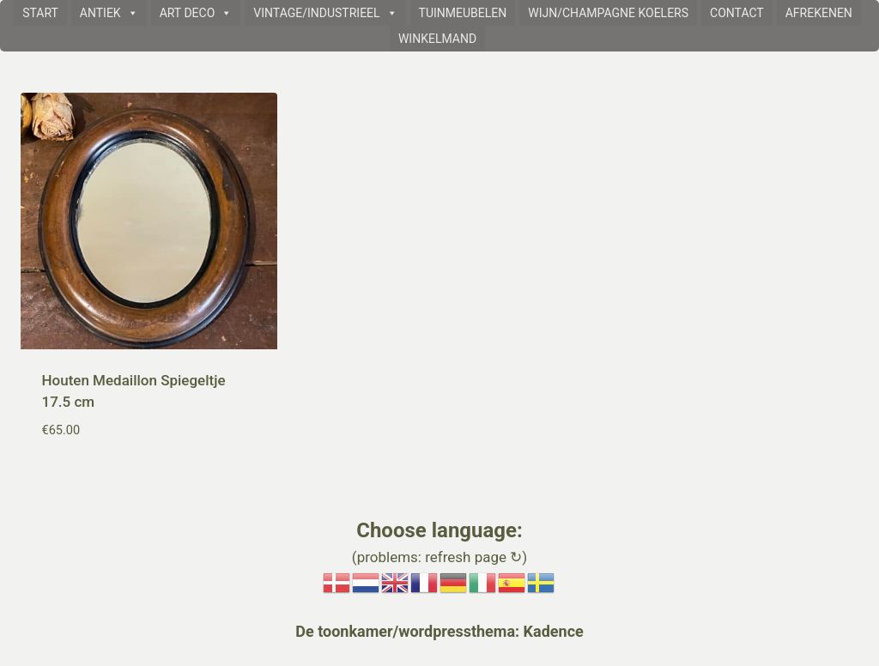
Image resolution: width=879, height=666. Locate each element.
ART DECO (196, 13)
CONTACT (737, 13)
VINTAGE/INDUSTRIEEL (325, 13)
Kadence (551, 631)
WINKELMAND (437, 38)
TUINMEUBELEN (463, 13)
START (40, 13)
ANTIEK (109, 13)
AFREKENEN (818, 13)
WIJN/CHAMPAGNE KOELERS (608, 13)
